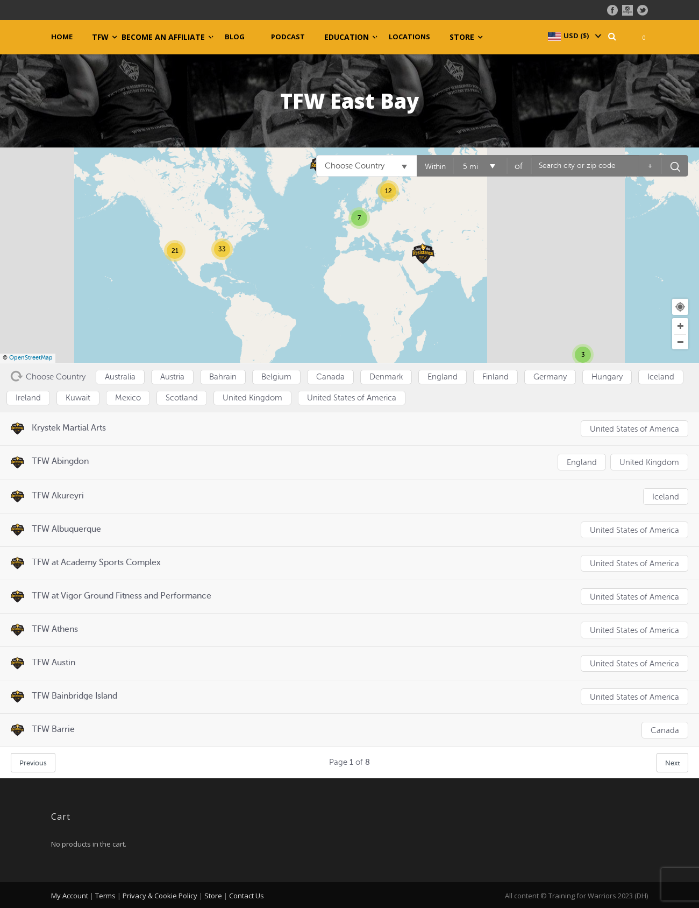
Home (62, 36)
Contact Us (246, 894)
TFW (100, 37)
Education (346, 37)
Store (462, 37)
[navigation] (573, 35)
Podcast (288, 36)
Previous (33, 762)
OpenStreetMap (31, 357)
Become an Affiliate (163, 37)
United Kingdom (649, 462)
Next (672, 762)
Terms (105, 894)
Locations (409, 36)
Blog (235, 36)
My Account (69, 894)
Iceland (665, 496)
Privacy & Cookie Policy (160, 894)
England (581, 462)
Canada (665, 729)
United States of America (634, 429)
